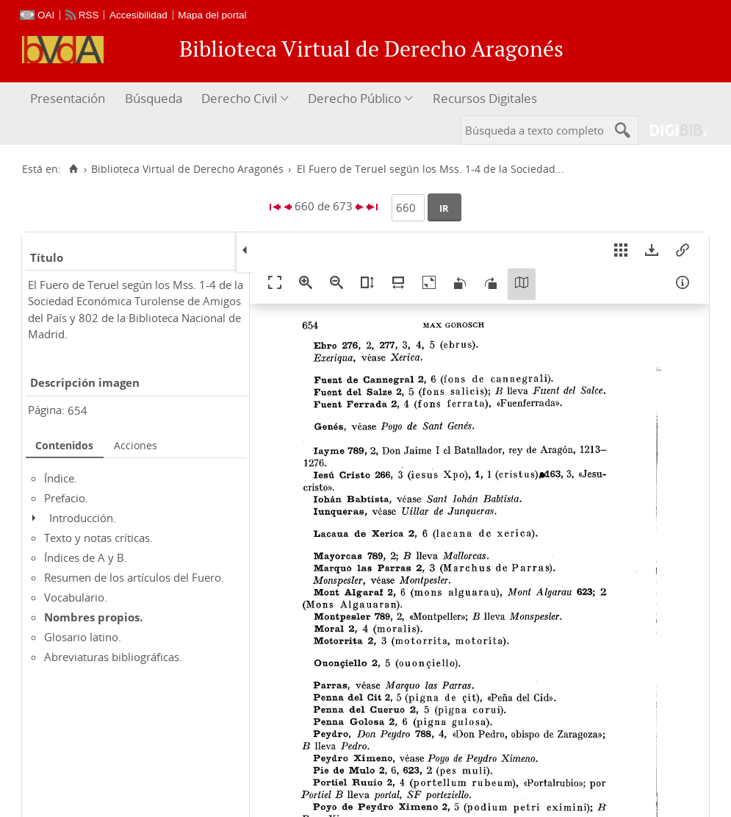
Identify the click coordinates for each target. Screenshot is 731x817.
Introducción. (82, 517)
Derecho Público (354, 98)
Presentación (67, 98)
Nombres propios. (93, 617)
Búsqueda (153, 98)
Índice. (60, 478)
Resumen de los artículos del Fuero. (134, 577)
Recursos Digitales (485, 98)
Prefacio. (66, 497)
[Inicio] (73, 169)
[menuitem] (69, 98)
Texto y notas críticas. (98, 537)
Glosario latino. (82, 636)
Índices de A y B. (85, 557)
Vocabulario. (75, 597)
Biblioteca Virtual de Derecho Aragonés (187, 169)
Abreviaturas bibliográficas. (113, 656)
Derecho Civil (239, 98)
